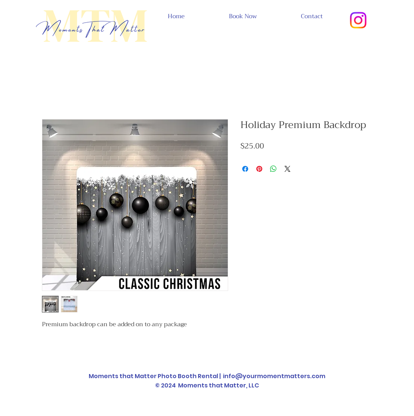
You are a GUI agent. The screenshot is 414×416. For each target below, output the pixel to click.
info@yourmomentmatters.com (274, 376)
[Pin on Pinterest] (259, 168)
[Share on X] (287, 168)
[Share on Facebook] (245, 168)
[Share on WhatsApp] (273, 168)
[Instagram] (358, 20)
